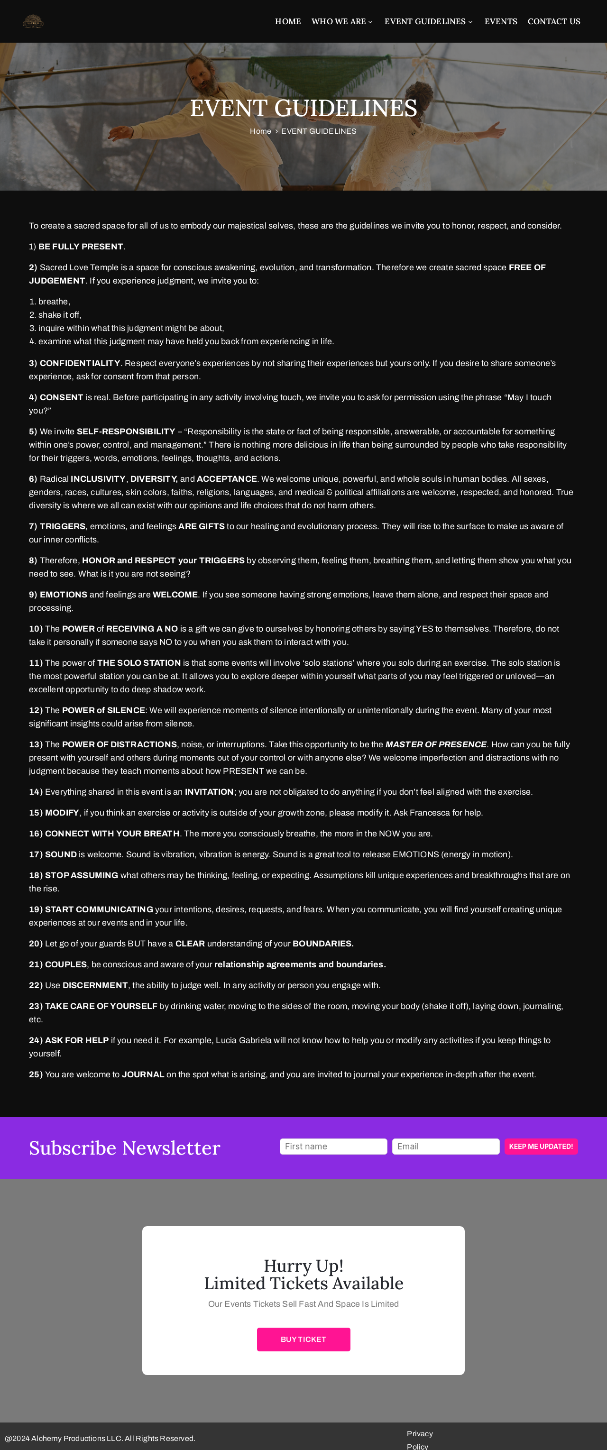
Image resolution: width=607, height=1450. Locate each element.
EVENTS (501, 21)
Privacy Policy (575, 1434)
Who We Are (343, 21)
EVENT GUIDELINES (429, 21)
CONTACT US (554, 21)
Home (288, 21)
